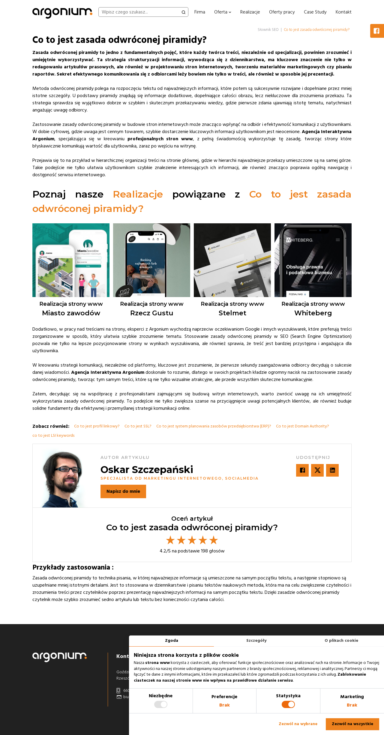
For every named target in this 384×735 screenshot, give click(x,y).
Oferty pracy (282, 12)
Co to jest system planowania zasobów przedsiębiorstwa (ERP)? (213, 426)
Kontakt (344, 12)
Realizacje (250, 12)
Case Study (315, 12)
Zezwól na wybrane (298, 724)
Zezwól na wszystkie (352, 724)
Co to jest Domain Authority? (302, 426)
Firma (199, 12)
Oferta (222, 12)
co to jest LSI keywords (53, 435)
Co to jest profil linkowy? (97, 426)
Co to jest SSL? (138, 426)
